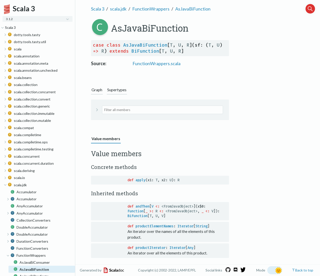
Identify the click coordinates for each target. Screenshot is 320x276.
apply (141, 180)
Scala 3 (97, 9)
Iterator (186, 226)
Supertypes (116, 89)
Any (191, 247)
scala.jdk (118, 9)
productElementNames (155, 226)
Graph (97, 89)
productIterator (151, 247)
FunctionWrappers (151, 9)
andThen (143, 206)
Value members (106, 138)
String (202, 226)
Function (136, 211)
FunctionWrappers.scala (156, 63)
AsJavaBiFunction (192, 9)
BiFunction (145, 51)
